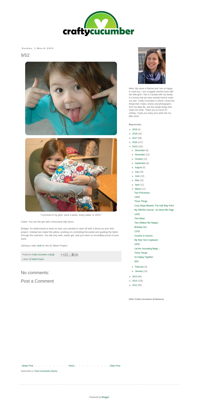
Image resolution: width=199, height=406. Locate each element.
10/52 (137, 244)
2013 (135, 280)
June (137, 176)
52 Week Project (36, 259)
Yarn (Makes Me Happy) (146, 222)
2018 (135, 133)
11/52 (137, 231)
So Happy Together (143, 257)
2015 (135, 146)
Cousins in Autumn (143, 235)
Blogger (105, 397)
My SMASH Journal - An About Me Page (154, 210)
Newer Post (27, 366)
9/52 (136, 261)
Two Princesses (142, 193)
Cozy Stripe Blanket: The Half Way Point (154, 205)
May (137, 180)
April (137, 184)
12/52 (137, 214)
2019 (135, 129)
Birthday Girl (140, 227)
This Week (139, 218)
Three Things (140, 201)
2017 (135, 138)
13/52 (137, 197)
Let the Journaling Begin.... (147, 248)
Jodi (39, 245)
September (140, 163)
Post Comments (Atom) (45, 371)
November (140, 154)
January (139, 271)
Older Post (115, 366)
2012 (135, 285)
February (139, 267)
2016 (135, 142)
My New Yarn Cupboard (146, 240)
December (140, 150)
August (138, 167)
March (138, 189)
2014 (135, 276)
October (139, 159)
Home (72, 366)
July (137, 172)
